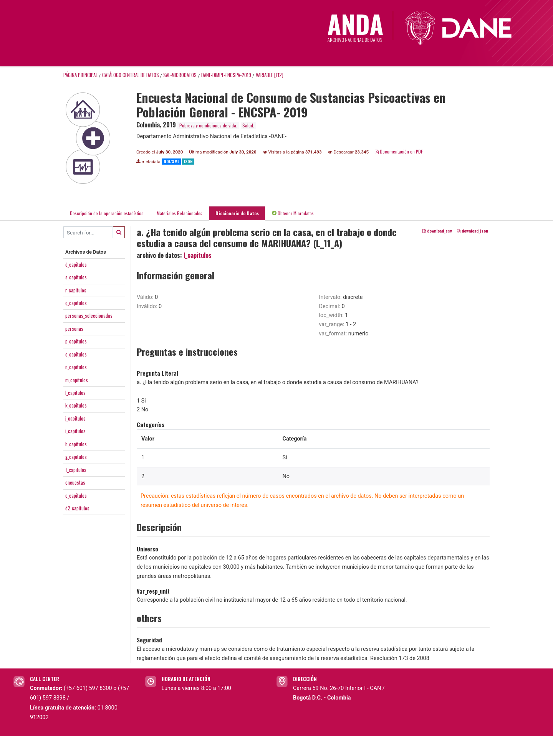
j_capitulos (75, 418)
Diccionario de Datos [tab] (237, 213)
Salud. (248, 125)
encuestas (75, 482)
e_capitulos (76, 495)
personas (74, 328)
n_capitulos (76, 367)
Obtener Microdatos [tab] (293, 213)
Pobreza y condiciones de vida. (208, 125)
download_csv (437, 231)
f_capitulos (75, 470)
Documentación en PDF (399, 151)
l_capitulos (75, 392)
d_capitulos (76, 264)
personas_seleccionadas (89, 315)
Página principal (80, 75)
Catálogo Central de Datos (130, 75)
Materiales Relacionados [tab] (179, 213)
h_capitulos (76, 444)
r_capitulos (75, 290)
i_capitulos (75, 431)
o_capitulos (76, 354)
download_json (472, 231)
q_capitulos (76, 303)
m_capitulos (76, 380)
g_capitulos (76, 456)
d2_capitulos (77, 508)
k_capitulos (76, 405)
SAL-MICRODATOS (180, 75)
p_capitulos (76, 341)
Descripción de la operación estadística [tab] (107, 213)
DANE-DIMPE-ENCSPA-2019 (226, 75)
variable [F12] (269, 75)
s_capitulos (76, 277)
